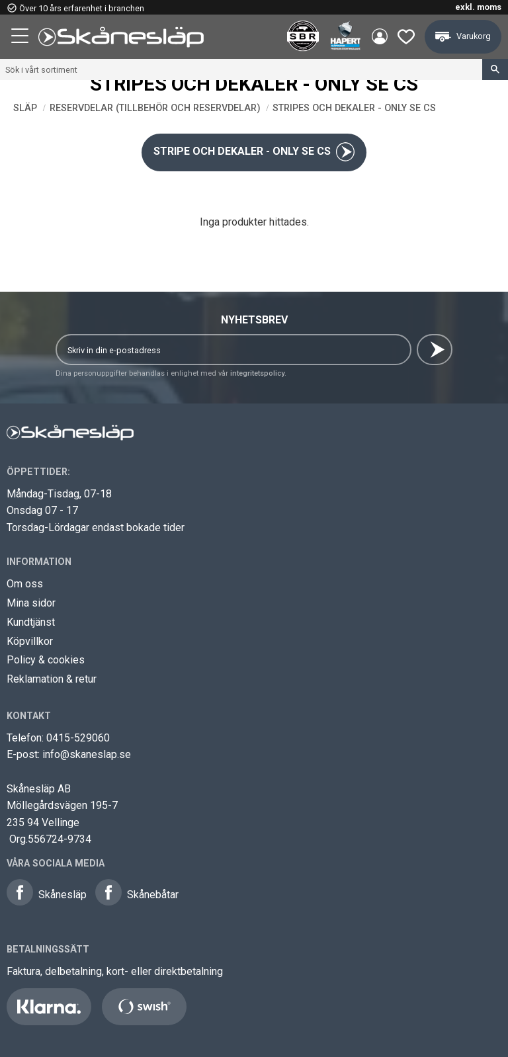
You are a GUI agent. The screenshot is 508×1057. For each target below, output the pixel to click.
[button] (21, 37)
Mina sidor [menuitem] (378, 37)
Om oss (25, 583)
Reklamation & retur (52, 679)
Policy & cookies (46, 660)
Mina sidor (31, 603)
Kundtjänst (31, 622)
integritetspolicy (257, 373)
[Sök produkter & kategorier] (241, 69)
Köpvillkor (30, 641)
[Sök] (495, 69)
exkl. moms (478, 7)
